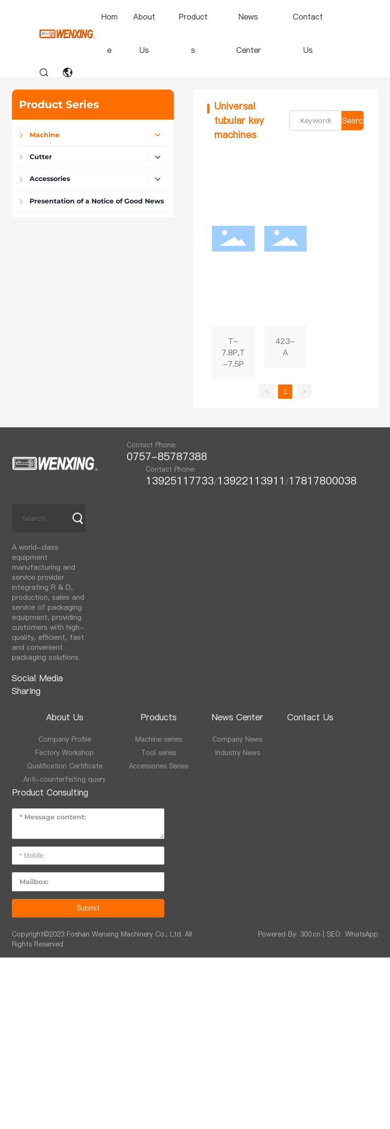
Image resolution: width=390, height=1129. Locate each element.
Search (352, 122)
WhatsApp (361, 934)
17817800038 (323, 481)
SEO (333, 934)
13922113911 (251, 481)
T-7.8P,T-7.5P (233, 265)
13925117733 (180, 481)
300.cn (310, 934)
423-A (285, 265)
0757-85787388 (170, 456)
